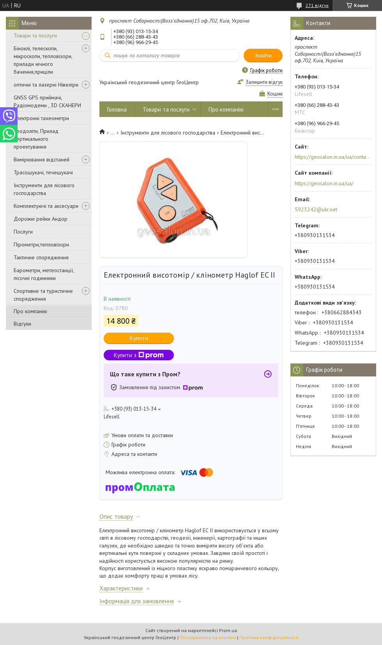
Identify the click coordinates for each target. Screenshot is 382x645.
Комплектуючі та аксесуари (46, 205)
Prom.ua (228, 630)
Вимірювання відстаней (41, 159)
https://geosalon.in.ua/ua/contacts (333, 156)
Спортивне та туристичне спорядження (43, 294)
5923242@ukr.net (316, 209)
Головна (117, 109)
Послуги (23, 231)
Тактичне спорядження (41, 257)
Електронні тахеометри (41, 118)
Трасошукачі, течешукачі (43, 172)
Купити (139, 338)
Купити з (139, 355)
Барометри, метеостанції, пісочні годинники (44, 274)
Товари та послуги (35, 35)
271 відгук (317, 5)
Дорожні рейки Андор (40, 218)
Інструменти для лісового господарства (44, 189)
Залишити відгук (264, 82)
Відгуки (22, 323)
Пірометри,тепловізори (41, 244)
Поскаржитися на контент (208, 637)
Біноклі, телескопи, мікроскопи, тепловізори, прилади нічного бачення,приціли (43, 60)
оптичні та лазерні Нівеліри (46, 84)
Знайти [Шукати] (263, 55)
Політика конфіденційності (269, 637)
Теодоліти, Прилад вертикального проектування (36, 139)
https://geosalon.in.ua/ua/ (324, 183)
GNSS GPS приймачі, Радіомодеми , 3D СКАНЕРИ (47, 101)
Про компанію (30, 311)
